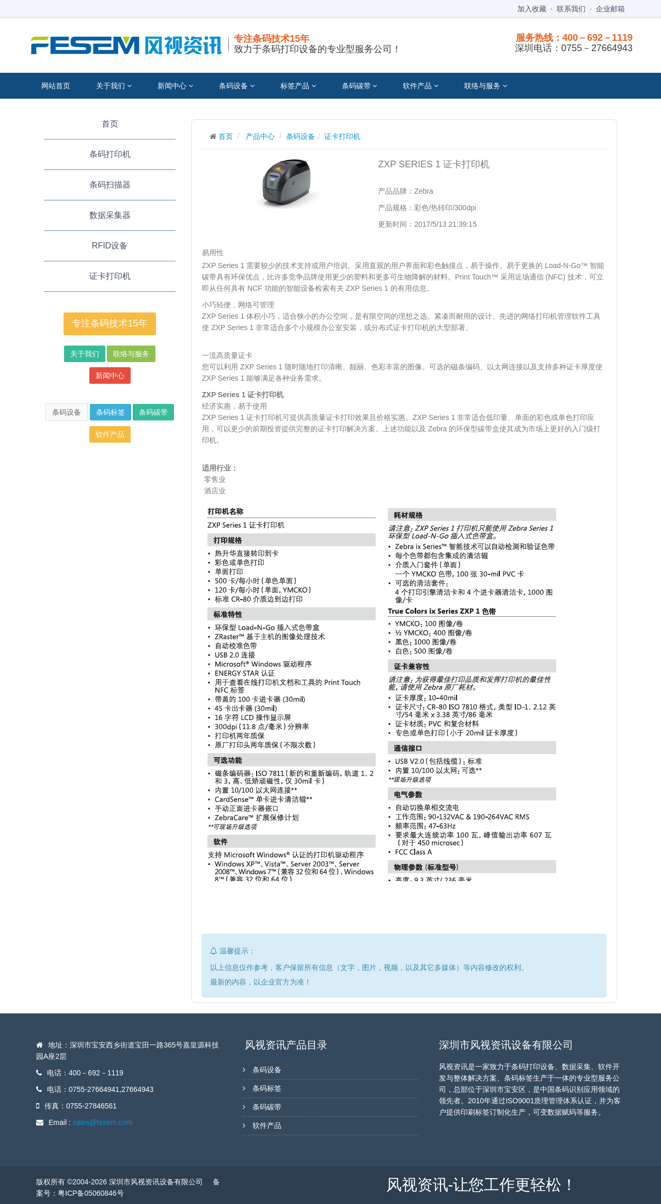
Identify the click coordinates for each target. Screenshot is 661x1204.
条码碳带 (359, 86)
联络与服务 (485, 86)
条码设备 (237, 86)
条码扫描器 (110, 184)
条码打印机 (110, 154)
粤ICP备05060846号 (91, 1193)
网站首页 (55, 86)
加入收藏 (531, 9)
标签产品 (298, 86)
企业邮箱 (610, 9)
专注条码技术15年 (109, 323)
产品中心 (260, 136)
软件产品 (420, 86)
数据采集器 (110, 215)
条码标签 (110, 412)
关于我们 (114, 86)
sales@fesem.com (102, 1122)
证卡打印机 (110, 276)
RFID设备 (110, 245)
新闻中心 (175, 86)
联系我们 (571, 9)
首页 (110, 123)
